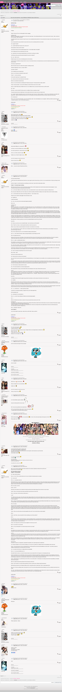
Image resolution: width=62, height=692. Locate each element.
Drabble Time (13, 321)
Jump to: (52, 682)
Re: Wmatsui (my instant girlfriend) (18, 111)
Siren (3, 142)
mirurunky (4, 126)
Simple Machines (35, 686)
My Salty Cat (13, 24)
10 (5, 15)
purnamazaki (4, 617)
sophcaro (19, 12)
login (57, 4)
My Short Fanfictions (36, 438)
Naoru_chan (4, 163)
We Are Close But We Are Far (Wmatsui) (36, 437)
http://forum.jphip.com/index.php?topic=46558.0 (17, 375)
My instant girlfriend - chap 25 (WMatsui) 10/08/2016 (21, 19)
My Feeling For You (14, 25)
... (4, 15)
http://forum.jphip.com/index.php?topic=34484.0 (17, 370)
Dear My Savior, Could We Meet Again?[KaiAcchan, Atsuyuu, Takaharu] (36, 436)
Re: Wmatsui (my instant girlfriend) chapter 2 (20, 583)
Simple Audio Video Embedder (31, 687)
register (60, 4)
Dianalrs (3, 583)
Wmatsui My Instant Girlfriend (15, 107)
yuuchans (4, 394)
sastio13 (3, 445)
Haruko (3, 658)
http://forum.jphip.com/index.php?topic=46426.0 (17, 671)
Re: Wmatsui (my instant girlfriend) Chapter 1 (20, 175)
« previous (58, 14)
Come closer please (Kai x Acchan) (16, 27)
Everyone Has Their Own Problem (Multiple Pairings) (35, 435)
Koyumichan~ (4, 413)
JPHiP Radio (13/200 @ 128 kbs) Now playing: (10, 678)
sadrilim (3, 175)
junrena (3, 644)
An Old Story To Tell (13, 320)
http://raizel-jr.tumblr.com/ (14, 124)
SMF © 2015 (30, 686)
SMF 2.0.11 (26, 686)
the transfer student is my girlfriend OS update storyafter (19, 26)
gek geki (3, 340)
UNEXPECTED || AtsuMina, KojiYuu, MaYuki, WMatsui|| (36, 439)
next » (61, 14)
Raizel (3, 111)
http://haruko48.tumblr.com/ (14, 367)
